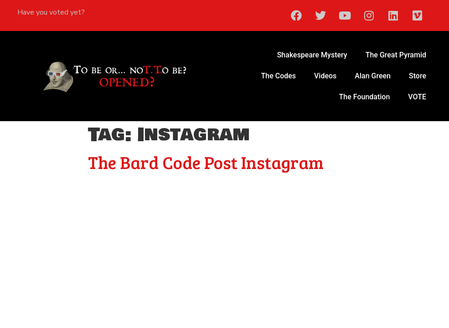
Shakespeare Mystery (312, 55)
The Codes (278, 76)
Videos (325, 76)
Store (417, 76)
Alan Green (373, 76)
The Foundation (364, 96)
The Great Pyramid (396, 55)
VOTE (417, 96)
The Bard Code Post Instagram (206, 162)
